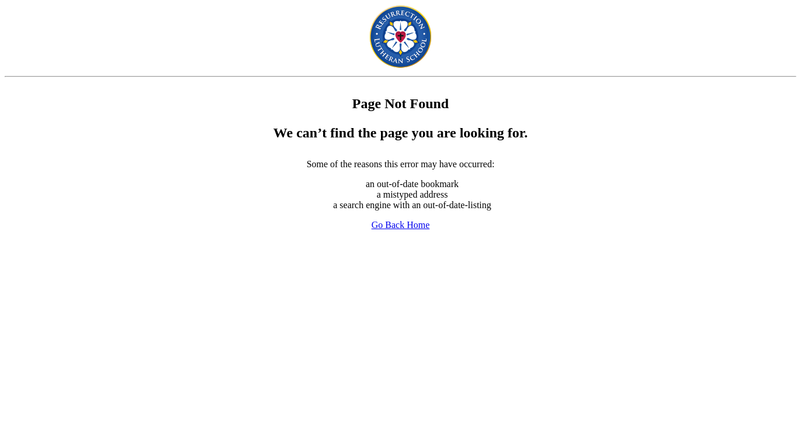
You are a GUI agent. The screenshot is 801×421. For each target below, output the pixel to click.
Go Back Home (401, 225)
